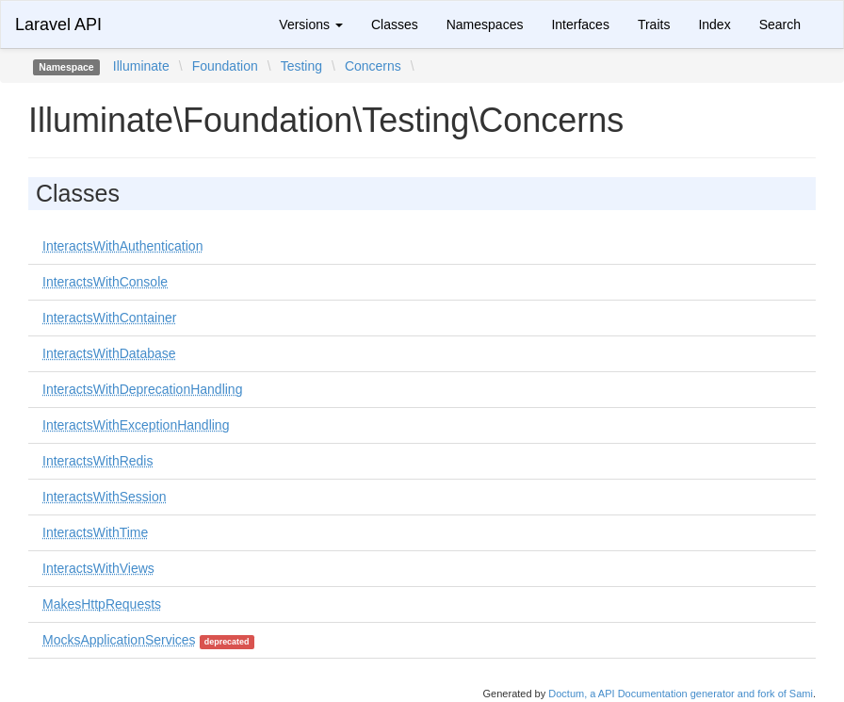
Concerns (373, 65)
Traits (654, 24)
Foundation (225, 65)
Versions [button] (311, 24)
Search (780, 24)
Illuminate (141, 65)
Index (714, 24)
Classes (394, 24)
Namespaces (485, 24)
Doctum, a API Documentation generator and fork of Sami (680, 693)
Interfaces (580, 24)
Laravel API (58, 24)
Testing (301, 65)
